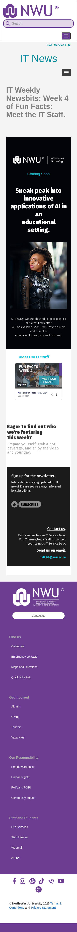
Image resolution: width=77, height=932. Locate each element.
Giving (15, 716)
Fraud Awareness (22, 766)
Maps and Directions (24, 667)
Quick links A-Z (20, 677)
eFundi (15, 858)
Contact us (56, 529)
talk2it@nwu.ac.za (53, 557)
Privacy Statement (43, 907)
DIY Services (19, 827)
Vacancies (17, 737)
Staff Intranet (19, 837)
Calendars (17, 646)
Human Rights (20, 777)
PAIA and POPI (21, 787)
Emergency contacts (24, 656)
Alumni (15, 706)
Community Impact (23, 797)
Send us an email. (51, 550)
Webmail (16, 847)
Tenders (16, 727)
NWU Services (59, 45)
